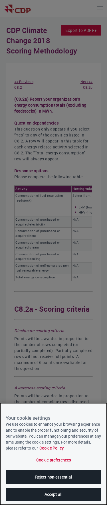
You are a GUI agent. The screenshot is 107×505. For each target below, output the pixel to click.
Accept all (53, 494)
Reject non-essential (53, 477)
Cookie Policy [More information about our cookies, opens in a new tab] (51, 448)
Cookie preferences (53, 460)
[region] (53, 454)
